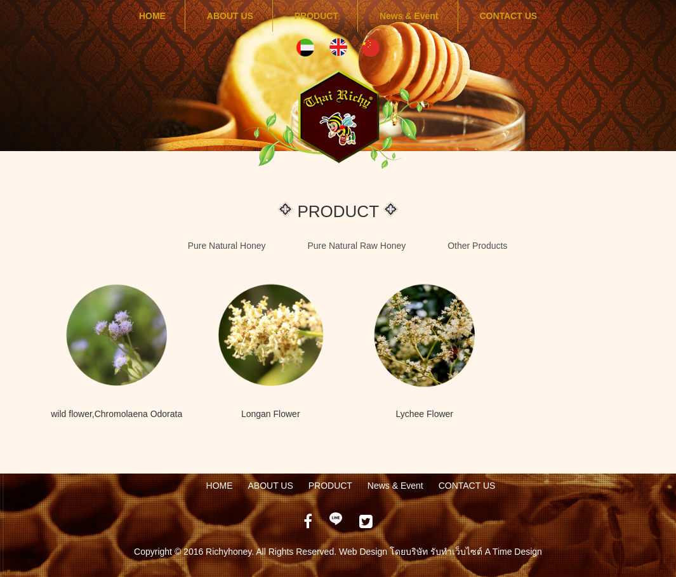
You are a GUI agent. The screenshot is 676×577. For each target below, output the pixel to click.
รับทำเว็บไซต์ (457, 552)
